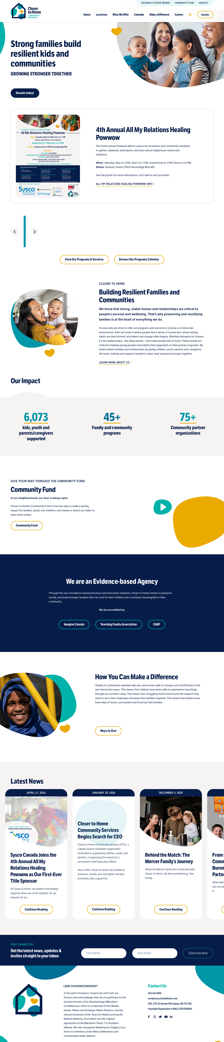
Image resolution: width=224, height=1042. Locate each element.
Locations (101, 14)
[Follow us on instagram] (155, 996)
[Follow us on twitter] (160, 996)
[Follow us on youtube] (166, 996)
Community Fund (184, 2)
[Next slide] (209, 221)
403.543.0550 (155, 972)
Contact (203, 2)
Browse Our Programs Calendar (139, 247)
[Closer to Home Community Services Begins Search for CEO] (103, 834)
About (86, 14)
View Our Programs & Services (84, 239)
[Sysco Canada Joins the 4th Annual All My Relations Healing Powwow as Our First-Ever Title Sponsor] (36, 834)
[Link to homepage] (26, 11)
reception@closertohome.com (163, 977)
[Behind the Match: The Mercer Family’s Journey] (171, 834)
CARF (156, 604)
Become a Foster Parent (156, 2)
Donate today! (25, 93)
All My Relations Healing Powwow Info (124, 184)
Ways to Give (108, 710)
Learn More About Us (114, 341)
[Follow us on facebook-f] (150, 996)
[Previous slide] (14, 221)
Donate (205, 14)
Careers (179, 14)
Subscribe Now (198, 943)
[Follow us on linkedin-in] (171, 996)
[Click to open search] (190, 14)
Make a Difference (159, 14)
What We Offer (121, 14)
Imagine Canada (74, 604)
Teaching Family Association (118, 604)
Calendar (139, 14)
